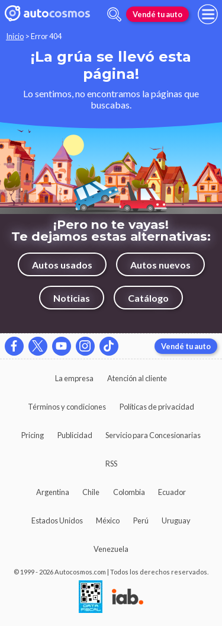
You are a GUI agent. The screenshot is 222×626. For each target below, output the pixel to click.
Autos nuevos (160, 264)
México (108, 520)
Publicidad (74, 435)
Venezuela (111, 549)
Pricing (32, 435)
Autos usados (62, 264)
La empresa (74, 378)
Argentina (52, 492)
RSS (111, 463)
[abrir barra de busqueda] (114, 14)
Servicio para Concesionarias (153, 435)
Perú (141, 520)
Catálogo (148, 298)
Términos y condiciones (67, 406)
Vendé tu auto (157, 14)
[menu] (208, 14)
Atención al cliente (137, 378)
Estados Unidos (57, 520)
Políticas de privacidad (157, 406)
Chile (90, 492)
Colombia (129, 492)
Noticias (71, 298)
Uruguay (176, 520)
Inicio (15, 36)
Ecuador (172, 492)
